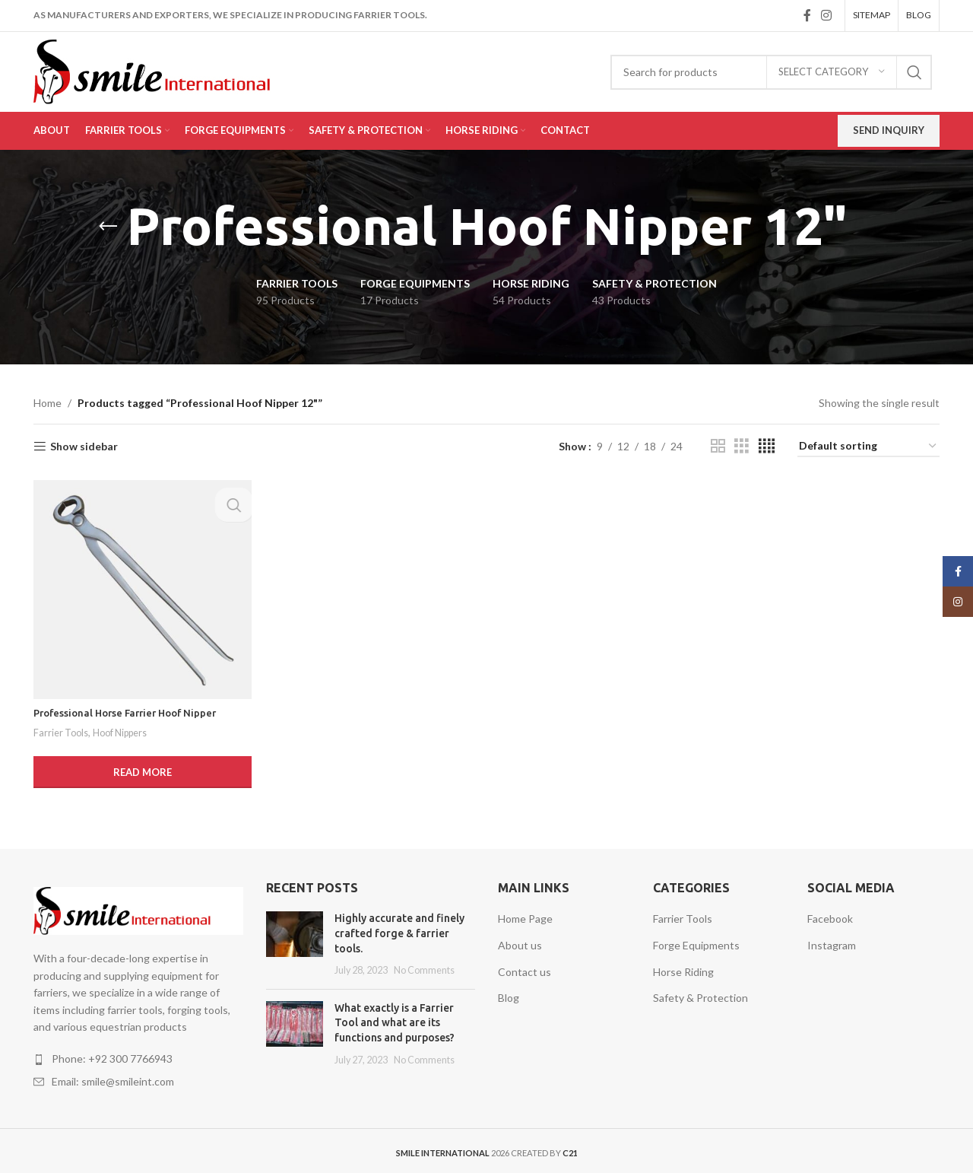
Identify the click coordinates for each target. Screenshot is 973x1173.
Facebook (830, 915)
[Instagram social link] (826, 15)
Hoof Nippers (125, 729)
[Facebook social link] (807, 15)
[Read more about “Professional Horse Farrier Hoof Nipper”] (141, 769)
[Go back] (108, 226)
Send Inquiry (888, 130)
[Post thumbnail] (294, 941)
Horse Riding (683, 968)
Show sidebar (84, 446)
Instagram (831, 942)
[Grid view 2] (718, 446)
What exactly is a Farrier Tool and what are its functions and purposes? (394, 1019)
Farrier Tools (61, 729)
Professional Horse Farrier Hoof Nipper (131, 710)
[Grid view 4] (767, 446)
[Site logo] (173, 70)
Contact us (524, 968)
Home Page (525, 915)
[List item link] (138, 1055)
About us (520, 942)
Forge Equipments (696, 942)
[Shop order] (868, 447)
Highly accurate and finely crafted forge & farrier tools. (399, 930)
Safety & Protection (700, 994)
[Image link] (138, 906)
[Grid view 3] (741, 446)
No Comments (424, 967)
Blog (508, 994)
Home (47, 402)
